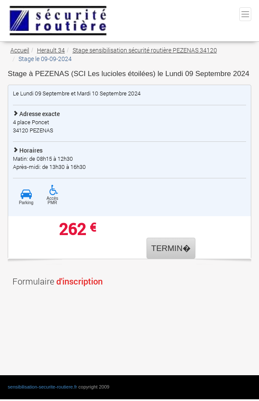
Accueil (19, 50)
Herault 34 (51, 50)
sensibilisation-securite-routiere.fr (42, 386)
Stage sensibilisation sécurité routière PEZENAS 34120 (145, 50)
